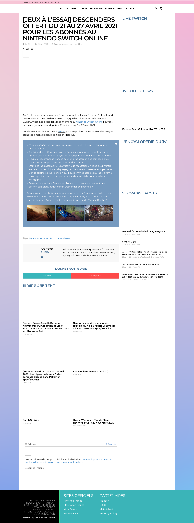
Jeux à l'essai (63, 238)
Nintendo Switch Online (89, 122)
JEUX (73, 8)
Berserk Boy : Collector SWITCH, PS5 (143, 129)
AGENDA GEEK (113, 8)
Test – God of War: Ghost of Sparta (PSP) (140, 264)
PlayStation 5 (28, 2)
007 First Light (129, 242)
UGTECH (129, 8)
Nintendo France (73, 500)
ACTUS (64, 8)
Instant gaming (108, 513)
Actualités (136, 257)
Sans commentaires (63, 44)
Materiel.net (106, 509)
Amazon (104, 500)
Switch (46, 2)
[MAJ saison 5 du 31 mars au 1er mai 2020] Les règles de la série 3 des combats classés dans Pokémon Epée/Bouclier (43, 375)
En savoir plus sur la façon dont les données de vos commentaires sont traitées (68, 461)
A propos (43, 518)
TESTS (83, 8)
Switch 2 (136, 280)
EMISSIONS (96, 8)
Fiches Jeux (136, 234)
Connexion (111, 444)
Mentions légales (30, 518)
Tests (135, 267)
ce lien (61, 131)
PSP (139, 267)
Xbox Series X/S (156, 257)
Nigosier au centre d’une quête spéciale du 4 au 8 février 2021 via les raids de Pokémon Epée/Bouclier (94, 326)
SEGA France (71, 513)
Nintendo (33, 238)
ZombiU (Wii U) (31, 420)
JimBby (28, 44)
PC (52, 2)
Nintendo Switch (47, 238)
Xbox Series (39, 2)
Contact (51, 518)
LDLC (103, 505)
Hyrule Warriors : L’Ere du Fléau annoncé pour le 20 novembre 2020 (93, 421)
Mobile (57, 2)
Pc (163, 257)
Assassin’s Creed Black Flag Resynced (144, 231)
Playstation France (74, 505)
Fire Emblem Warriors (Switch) (90, 371)
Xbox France (70, 509)
